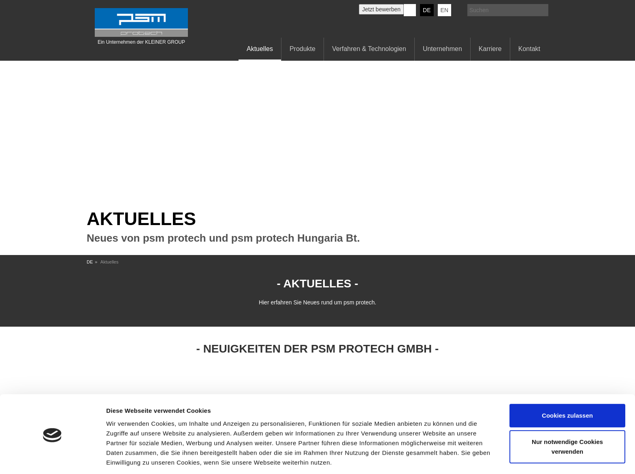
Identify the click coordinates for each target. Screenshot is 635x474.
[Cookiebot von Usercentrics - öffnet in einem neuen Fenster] (52, 458)
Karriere (490, 48)
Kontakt (529, 48)
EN (444, 10)
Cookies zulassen (567, 388)
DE (426, 10)
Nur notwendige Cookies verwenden (567, 420)
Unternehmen (442, 48)
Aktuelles (260, 48)
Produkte (302, 48)
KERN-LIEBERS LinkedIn (410, 10)
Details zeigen (126, 458)
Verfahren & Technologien (369, 48)
